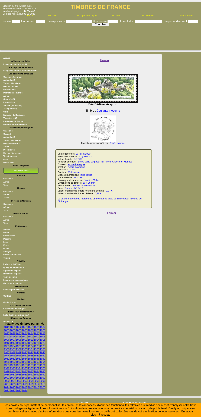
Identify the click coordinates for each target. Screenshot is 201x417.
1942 (36, 352)
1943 (42, 352)
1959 (12, 361)
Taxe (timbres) (10, 109)
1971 (42, 365)
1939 (18, 352)
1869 (18, 330)
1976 (30, 368)
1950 (42, 355)
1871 (30, 330)
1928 (36, 346)
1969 (30, 365)
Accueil (6, 58)
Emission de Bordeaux (14, 115)
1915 (42, 339)
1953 (18, 358)
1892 (42, 333)
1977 (36, 368)
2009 (18, 384)
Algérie (6, 229)
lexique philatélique (12, 264)
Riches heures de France (15, 124)
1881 (24, 333)
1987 (12, 374)
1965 (6, 365)
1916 (6, 342)
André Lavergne (117, 143)
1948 (30, 355)
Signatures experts (12, 270)
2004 (30, 381)
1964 (42, 361)
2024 (24, 390)
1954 (24, 358)
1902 (36, 336)
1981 (18, 371)
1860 (36, 327)
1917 (12, 342)
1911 (30, 339)
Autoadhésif (9, 80)
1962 (30, 361)
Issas (5, 242)
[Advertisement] (100, 37)
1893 (6, 336)
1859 (30, 327)
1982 (24, 371)
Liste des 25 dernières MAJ (16, 315)
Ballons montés (10, 86)
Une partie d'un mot (175, 21)
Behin (6, 232)
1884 (30, 333)
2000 (6, 381)
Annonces (8, 321)
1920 (30, 342)
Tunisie (6, 258)
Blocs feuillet (9, 90)
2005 (36, 381)
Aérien (6, 96)
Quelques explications (13, 267)
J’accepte (104, 414)
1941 (30, 352)
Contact (7, 296)
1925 (18, 346)
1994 (12, 377)
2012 (36, 384)
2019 (36, 387)
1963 (36, 361)
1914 (36, 339)
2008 (12, 384)
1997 (30, 377)
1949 (36, 355)
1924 (12, 346)
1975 (24, 368)
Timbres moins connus (20, 170)
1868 (12, 330)
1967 (18, 365)
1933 (24, 349)
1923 (6, 346)
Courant (7, 134)
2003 (24, 381)
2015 (12, 387)
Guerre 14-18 (9, 99)
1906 (6, 339)
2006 (42, 381)
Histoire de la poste (12, 274)
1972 (6, 368)
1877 (6, 333)
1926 (24, 346)
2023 (18, 390)
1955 (30, 358)
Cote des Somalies (12, 255)
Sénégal (7, 251)
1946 (18, 355)
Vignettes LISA (10, 118)
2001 (12, 381)
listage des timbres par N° (15, 64)
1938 (12, 352)
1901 (30, 336)
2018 (30, 387)
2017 (24, 387)
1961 (24, 361)
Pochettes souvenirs (12, 93)
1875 (36, 330)
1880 (18, 333)
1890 (36, 333)
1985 (42, 371)
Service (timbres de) (12, 105)
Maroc (6, 245)
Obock (6, 248)
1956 (36, 358)
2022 (12, 390)
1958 (6, 361)
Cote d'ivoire (9, 236)
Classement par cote (12, 283)
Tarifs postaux (10, 277)
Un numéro (28, 21)
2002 (18, 381)
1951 (6, 358)
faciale (7, 21)
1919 (24, 342)
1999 (42, 377)
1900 (24, 336)
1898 (18, 336)
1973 (12, 368)
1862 (42, 327)
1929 (42, 346)
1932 (18, 349)
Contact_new (9, 302)
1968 (24, 365)
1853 (24, 327)
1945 (12, 355)
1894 (12, 336)
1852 (18, 327)
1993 (6, 377)
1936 (42, 349)
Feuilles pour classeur (13, 290)
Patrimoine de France (13, 121)
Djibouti (7, 239)
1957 (42, 358)
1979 (6, 371)
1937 (6, 352)
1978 (42, 368)
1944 (6, 355)
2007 (6, 384)
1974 (18, 368)
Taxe (5, 185)
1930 (6, 349)
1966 (12, 365)
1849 (6, 327)
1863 (6, 330)
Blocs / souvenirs (11, 143)
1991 (36, 374)
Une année (100, 21)
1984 (36, 371)
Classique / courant (12, 77)
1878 (12, 333)
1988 (18, 374)
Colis (5, 112)
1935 (36, 349)
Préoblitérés (9, 102)
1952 (12, 358)
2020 (42, 387)
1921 (36, 342)
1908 (18, 339)
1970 (36, 365)
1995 (18, 377)
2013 (42, 384)
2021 (6, 390)
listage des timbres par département (20, 71)
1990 (30, 374)
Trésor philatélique (12, 83)
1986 (6, 374)
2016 (18, 387)
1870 (24, 330)
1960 (18, 361)
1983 (30, 371)
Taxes (6, 198)
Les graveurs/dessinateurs (15, 280)
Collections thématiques (14, 309)
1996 (24, 377)
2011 (30, 384)
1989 (24, 374)
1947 (24, 355)
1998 (36, 377)
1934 (30, 349)
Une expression (56, 21)
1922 (42, 342)
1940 (24, 352)
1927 (30, 346)
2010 (24, 384)
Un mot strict (127, 21)
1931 (12, 349)
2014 (6, 387)
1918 (18, 342)
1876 (42, 330)
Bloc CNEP (8, 162)
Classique (8, 131)
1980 (12, 371)
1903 (42, 336)
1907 (12, 339)
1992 (42, 374)
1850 (12, 327)
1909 (24, 339)
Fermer (104, 60)
